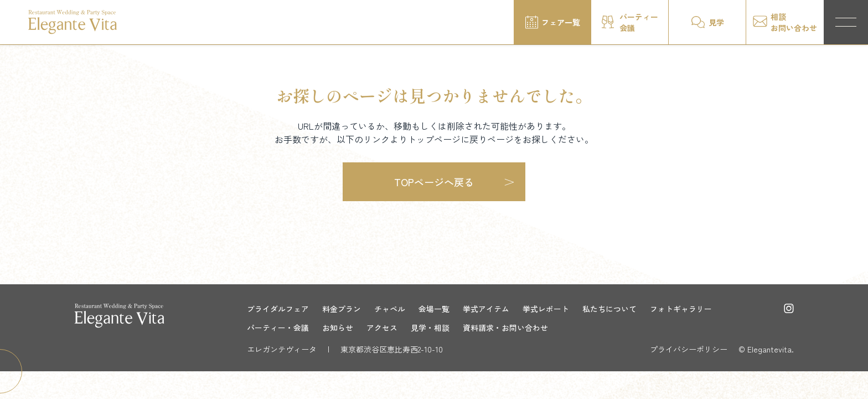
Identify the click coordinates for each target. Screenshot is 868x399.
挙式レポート (546, 308)
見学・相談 (430, 327)
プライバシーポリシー (688, 349)
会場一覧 (434, 308)
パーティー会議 (638, 22)
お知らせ (337, 327)
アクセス (381, 327)
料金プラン (341, 308)
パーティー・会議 (278, 327)
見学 (716, 22)
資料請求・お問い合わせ (505, 327)
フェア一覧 (560, 22)
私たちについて (609, 308)
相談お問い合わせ (794, 22)
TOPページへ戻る (434, 182)
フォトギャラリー (681, 308)
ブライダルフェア (278, 308)
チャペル (389, 308)
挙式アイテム (486, 308)
